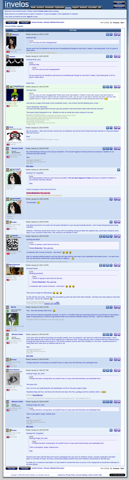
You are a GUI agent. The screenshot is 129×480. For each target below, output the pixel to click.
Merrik (13, 307)
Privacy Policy (70, 475)
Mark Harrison (14, 265)
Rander (15, 236)
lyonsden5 (16, 169)
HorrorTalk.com (38, 395)
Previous (116, 22)
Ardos (14, 222)
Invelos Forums (37, 22)
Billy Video (29, 166)
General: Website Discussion (54, 22)
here (57, 302)
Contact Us (61, 475)
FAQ (100, 475)
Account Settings (81, 475)
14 (111, 22)
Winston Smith (17, 148)
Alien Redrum (14, 370)
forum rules (43, 11)
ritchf (11, 127)
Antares (12, 57)
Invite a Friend (93, 475)
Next (123, 22)
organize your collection (52, 303)
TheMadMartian (18, 86)
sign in (29, 17)
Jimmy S (15, 35)
